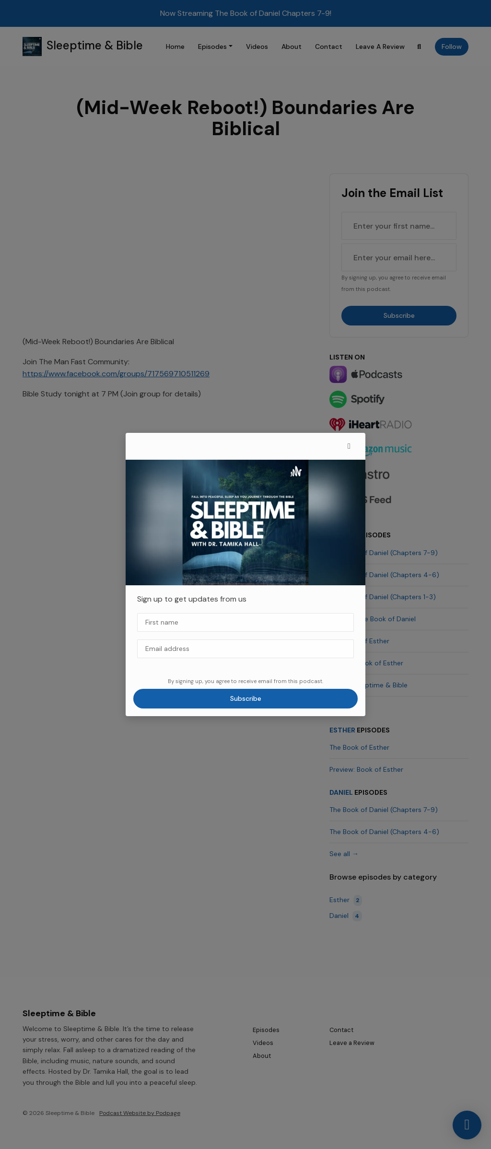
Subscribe (245, 698)
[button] (349, 446)
